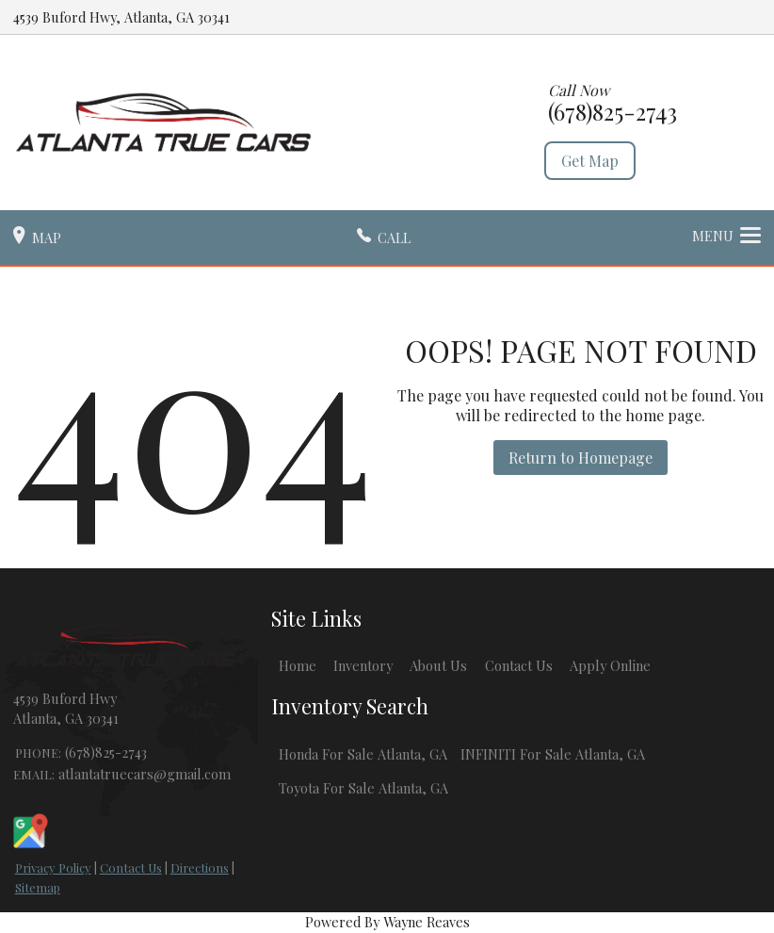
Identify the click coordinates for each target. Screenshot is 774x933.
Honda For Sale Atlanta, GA (363, 754)
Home (297, 665)
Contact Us (131, 867)
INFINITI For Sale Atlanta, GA (552, 754)
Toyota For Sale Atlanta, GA (363, 787)
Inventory (363, 665)
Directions (199, 867)
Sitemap (37, 887)
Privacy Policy (53, 867)
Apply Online (610, 665)
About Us (438, 665)
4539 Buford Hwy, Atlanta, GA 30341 (121, 17)
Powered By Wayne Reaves (387, 921)
